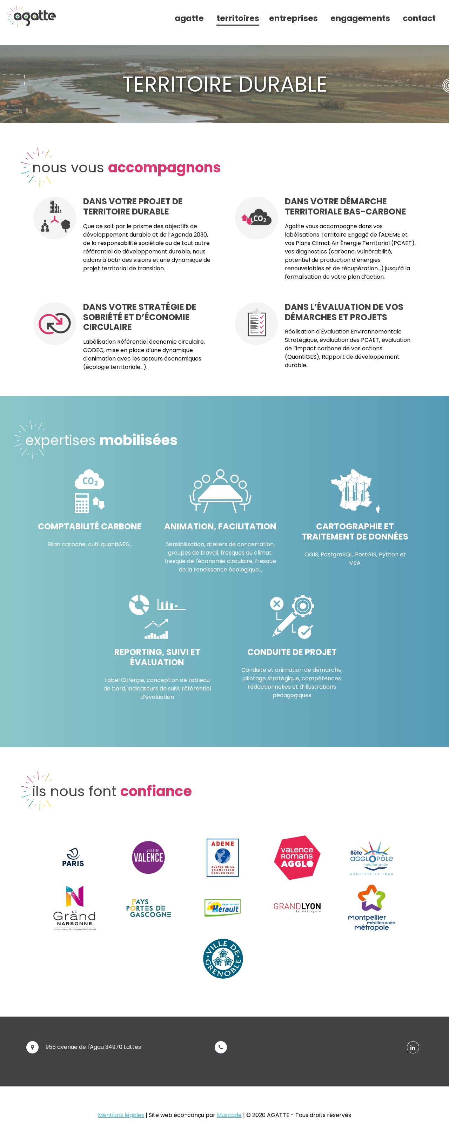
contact (419, 18)
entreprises (293, 18)
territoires (237, 18)
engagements (360, 18)
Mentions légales (121, 1115)
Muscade (229, 1115)
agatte (189, 18)
